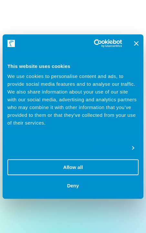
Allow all (73, 167)
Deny (73, 185)
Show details (111, 148)
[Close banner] (136, 43)
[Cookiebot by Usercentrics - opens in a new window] (94, 43)
